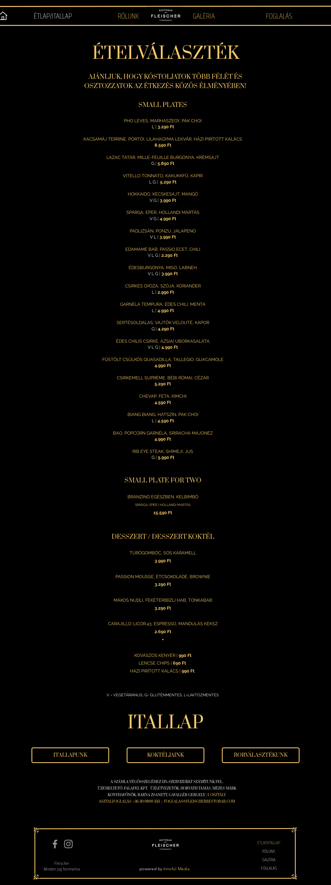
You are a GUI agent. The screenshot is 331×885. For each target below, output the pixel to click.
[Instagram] (68, 844)
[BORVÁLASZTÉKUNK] (261, 755)
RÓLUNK (268, 851)
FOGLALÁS (269, 868)
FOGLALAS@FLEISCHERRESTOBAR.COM (199, 801)
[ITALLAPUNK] (70, 755)
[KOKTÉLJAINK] (165, 755)
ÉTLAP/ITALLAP (268, 842)
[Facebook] (55, 844)
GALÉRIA (268, 859)
